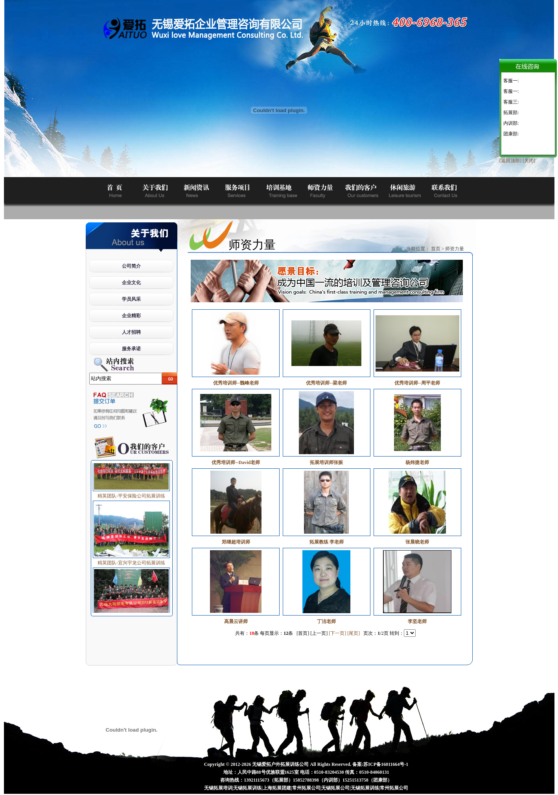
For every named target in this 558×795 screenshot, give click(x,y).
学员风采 (131, 299)
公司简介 (131, 266)
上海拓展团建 (277, 788)
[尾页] (353, 633)
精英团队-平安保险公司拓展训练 (131, 494)
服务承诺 (131, 348)
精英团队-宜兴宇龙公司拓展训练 (131, 561)
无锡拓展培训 (218, 788)
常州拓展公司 (306, 788)
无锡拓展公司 (335, 788)
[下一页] (337, 633)
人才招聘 (131, 332)
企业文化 (131, 282)
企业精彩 (131, 315)
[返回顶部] (510, 160)
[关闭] (529, 160)
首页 (435, 248)
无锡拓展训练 (247, 788)
